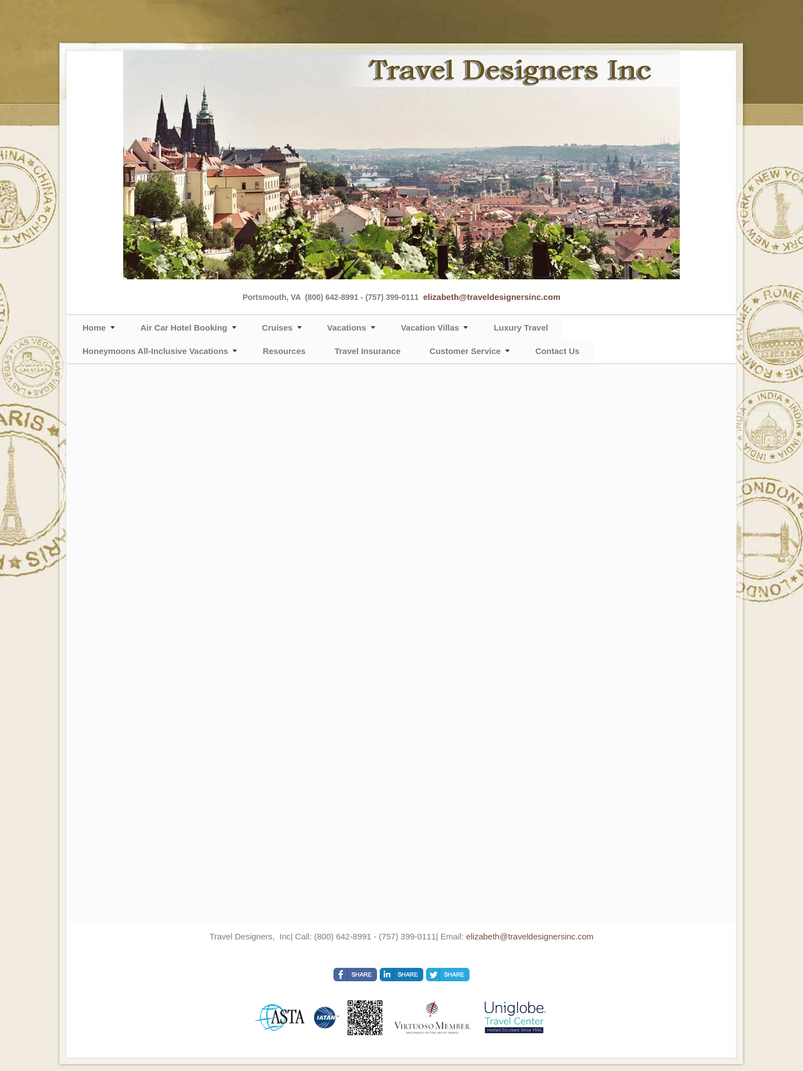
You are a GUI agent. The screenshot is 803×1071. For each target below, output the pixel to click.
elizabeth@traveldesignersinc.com (491, 297)
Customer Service (465, 351)
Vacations (346, 327)
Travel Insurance (367, 351)
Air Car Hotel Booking (184, 327)
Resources (284, 351)
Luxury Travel (521, 327)
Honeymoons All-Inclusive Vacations (155, 351)
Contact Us (557, 351)
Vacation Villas (430, 327)
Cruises (277, 327)
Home (94, 327)
